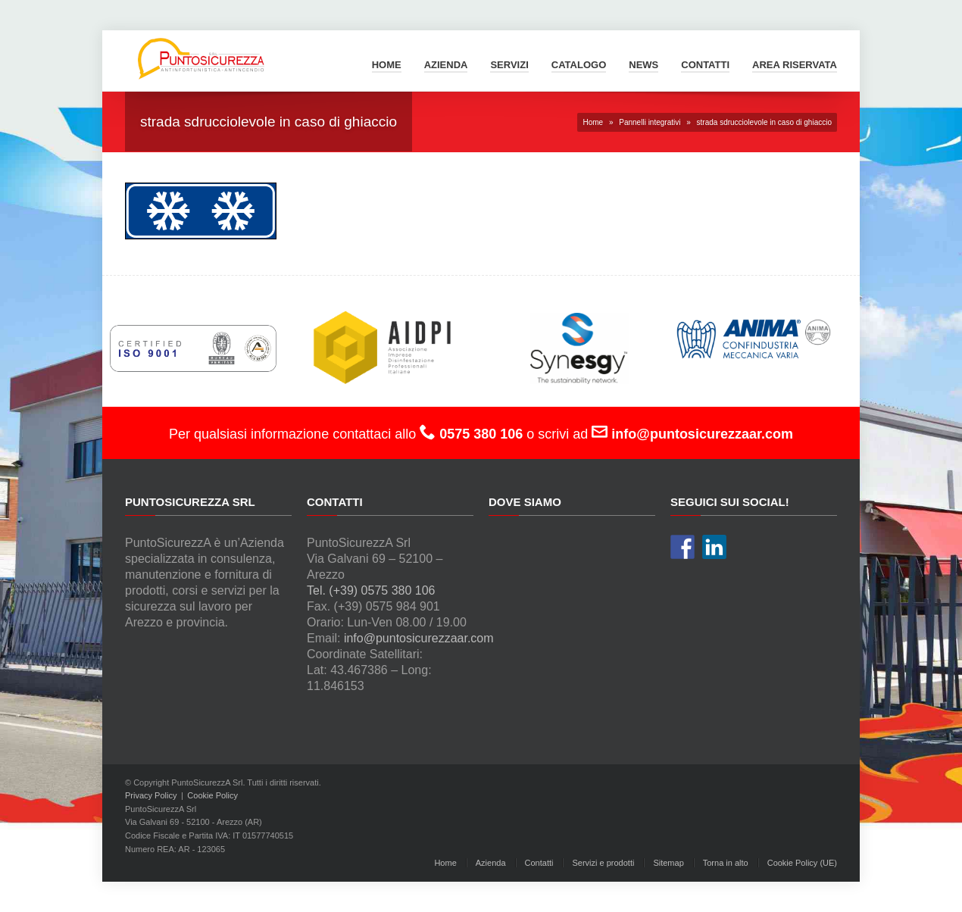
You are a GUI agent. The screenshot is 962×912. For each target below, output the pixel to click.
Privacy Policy (150, 795)
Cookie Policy (212, 795)
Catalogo (578, 64)
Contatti (705, 64)
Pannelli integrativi (649, 122)
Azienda (446, 64)
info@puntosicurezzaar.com (419, 638)
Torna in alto (725, 862)
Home (386, 64)
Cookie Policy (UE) (802, 862)
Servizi (509, 64)
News (643, 64)
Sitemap (668, 862)
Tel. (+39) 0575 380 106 (371, 590)
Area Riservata (794, 64)
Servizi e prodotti (603, 862)
